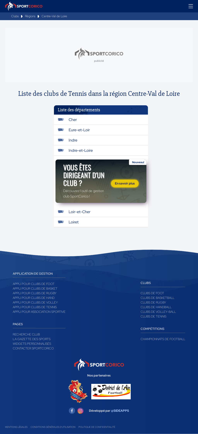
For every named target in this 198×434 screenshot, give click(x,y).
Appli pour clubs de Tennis (35, 307)
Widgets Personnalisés (32, 344)
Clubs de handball (156, 307)
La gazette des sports (31, 339)
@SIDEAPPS (120, 411)
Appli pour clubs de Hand (34, 298)
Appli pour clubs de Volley (35, 302)
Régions (30, 16)
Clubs (15, 16)
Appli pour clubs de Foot (34, 284)
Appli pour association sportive (39, 312)
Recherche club (26, 334)
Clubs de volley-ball (158, 312)
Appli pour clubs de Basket (35, 288)
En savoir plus (125, 183)
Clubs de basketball (157, 298)
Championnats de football (163, 339)
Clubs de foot (152, 293)
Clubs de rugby (153, 302)
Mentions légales (16, 427)
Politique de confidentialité (97, 427)
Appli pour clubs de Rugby (34, 293)
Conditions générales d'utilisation (53, 427)
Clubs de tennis (153, 316)
